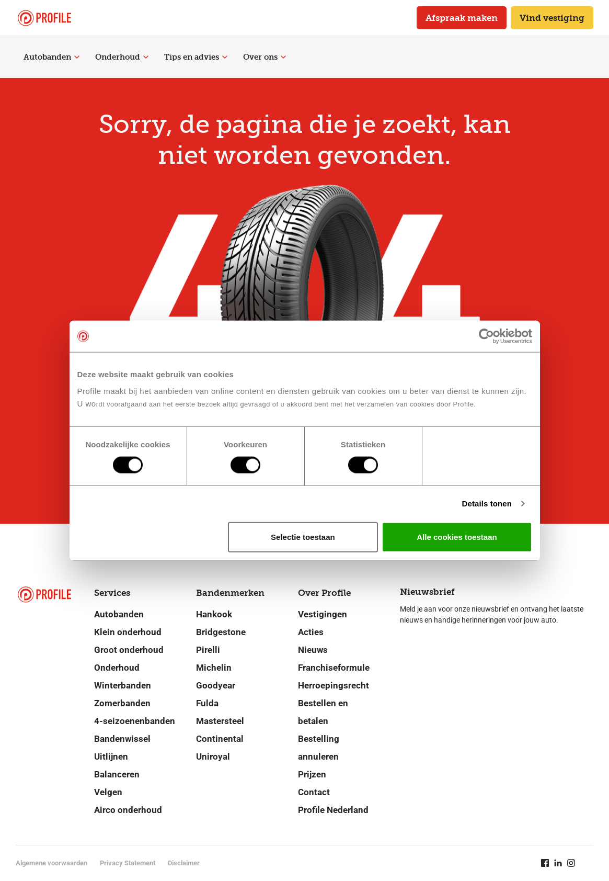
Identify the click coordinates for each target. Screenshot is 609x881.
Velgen (108, 792)
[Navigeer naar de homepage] (44, 18)
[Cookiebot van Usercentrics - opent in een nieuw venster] (486, 336)
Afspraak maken (462, 18)
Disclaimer (184, 863)
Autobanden (51, 57)
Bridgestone (221, 632)
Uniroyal (213, 756)
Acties (311, 632)
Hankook (214, 614)
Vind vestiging (552, 18)
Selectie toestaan (303, 536)
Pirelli (208, 650)
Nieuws (313, 650)
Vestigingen (322, 614)
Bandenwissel (122, 738)
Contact (314, 792)
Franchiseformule (334, 667)
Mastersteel (220, 721)
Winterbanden (122, 685)
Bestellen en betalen (323, 712)
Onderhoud (121, 57)
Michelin (214, 667)
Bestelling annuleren (318, 747)
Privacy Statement (127, 863)
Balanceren (117, 774)
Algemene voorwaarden (51, 863)
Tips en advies (195, 57)
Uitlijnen (111, 756)
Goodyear (215, 685)
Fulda (207, 703)
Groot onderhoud (129, 650)
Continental (220, 738)
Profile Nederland (333, 810)
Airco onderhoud (128, 810)
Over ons (264, 57)
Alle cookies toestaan (457, 536)
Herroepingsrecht (333, 685)
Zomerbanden (122, 703)
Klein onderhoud (128, 632)
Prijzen (312, 774)
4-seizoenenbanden (134, 721)
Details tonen (487, 503)
